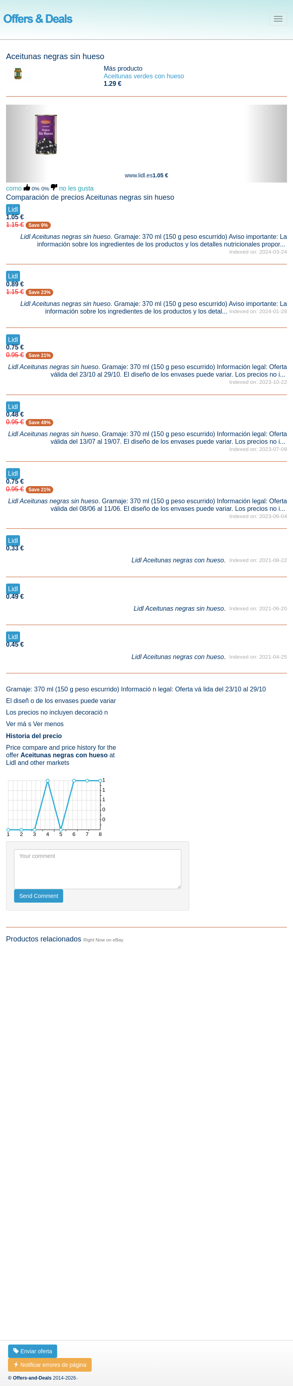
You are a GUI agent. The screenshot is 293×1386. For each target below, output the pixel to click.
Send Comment (38, 1303)
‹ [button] (27, 109)
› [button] (266, 109)
